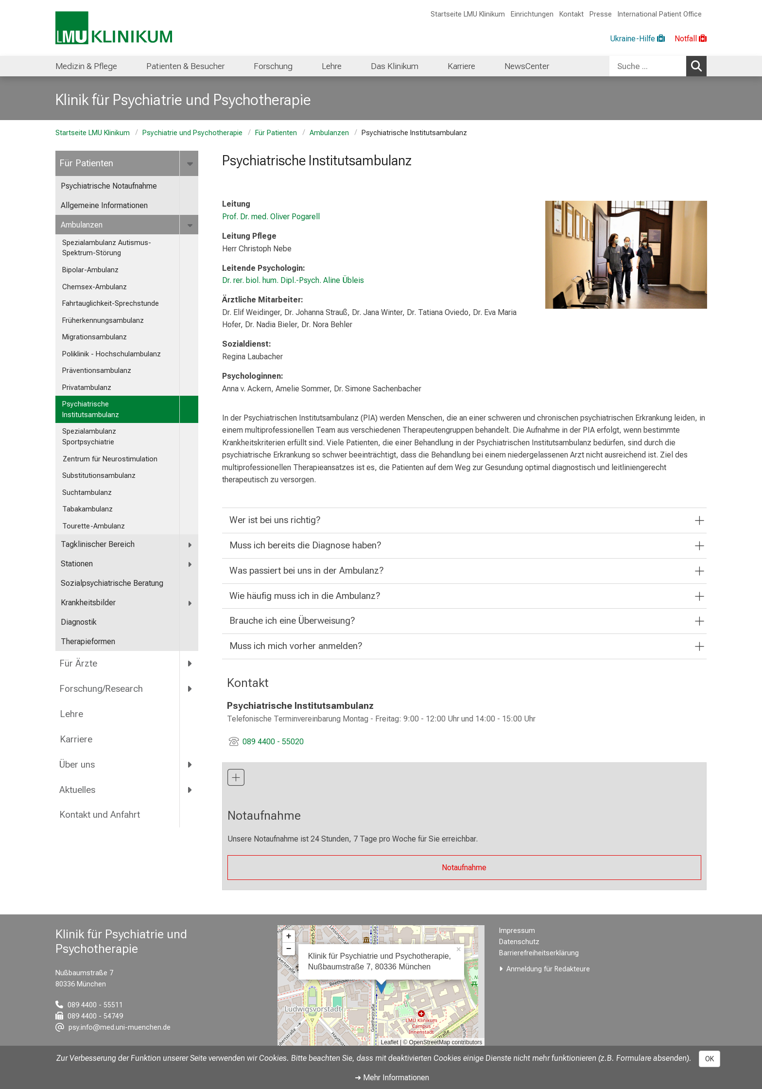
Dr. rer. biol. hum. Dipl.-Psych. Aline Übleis (293, 280)
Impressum (517, 931)
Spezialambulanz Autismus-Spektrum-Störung (106, 248)
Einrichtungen (532, 14)
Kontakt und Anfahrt (99, 814)
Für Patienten (276, 133)
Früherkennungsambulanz (103, 320)
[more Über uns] (190, 764)
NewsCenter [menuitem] (526, 66)
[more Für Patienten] (190, 163)
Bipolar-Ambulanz (90, 270)
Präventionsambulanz (96, 371)
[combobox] (658, 66)
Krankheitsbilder (88, 602)
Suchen (699, 65)
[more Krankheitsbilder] (190, 603)
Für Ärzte (78, 663)
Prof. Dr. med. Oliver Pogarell (271, 216)
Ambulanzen (329, 133)
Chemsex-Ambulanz (94, 287)
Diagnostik (79, 622)
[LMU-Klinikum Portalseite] (113, 28)
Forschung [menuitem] (273, 66)
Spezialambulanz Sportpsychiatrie (89, 436)
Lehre (71, 714)
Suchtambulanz (87, 493)
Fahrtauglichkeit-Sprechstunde (110, 303)
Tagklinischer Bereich (98, 544)
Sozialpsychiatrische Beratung (113, 583)
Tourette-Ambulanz (93, 526)
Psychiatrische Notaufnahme (109, 186)
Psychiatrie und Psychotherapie (192, 133)
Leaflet (389, 1042)
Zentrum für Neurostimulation (109, 459)
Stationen (77, 563)
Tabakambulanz (87, 509)
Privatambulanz (86, 388)
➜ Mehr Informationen (392, 1077)
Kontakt (571, 14)
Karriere (75, 739)
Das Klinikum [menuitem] (394, 66)
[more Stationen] (190, 564)
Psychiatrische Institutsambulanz (90, 409)
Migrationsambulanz (94, 337)
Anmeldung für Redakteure (548, 969)
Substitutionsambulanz (99, 476)
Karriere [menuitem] (461, 66)
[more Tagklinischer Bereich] (190, 544)
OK (709, 1059)
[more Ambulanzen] (190, 225)
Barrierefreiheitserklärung (539, 953)
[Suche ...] (647, 66)
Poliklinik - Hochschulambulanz (111, 354)
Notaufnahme (464, 867)
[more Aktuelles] (190, 789)
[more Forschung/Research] (190, 689)
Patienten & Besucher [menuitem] (185, 66)
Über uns (77, 764)
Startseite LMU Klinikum (468, 14)
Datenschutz (519, 942)
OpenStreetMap (429, 1042)
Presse (600, 14)
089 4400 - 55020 (273, 741)
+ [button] (289, 936)
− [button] (289, 949)
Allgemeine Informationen (104, 205)
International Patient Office (660, 14)
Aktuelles (77, 789)
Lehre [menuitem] (332, 66)
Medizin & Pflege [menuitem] (86, 66)
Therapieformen (88, 641)
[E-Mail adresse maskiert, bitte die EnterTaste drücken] (113, 1027)
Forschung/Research (101, 688)
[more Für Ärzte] (190, 663)
